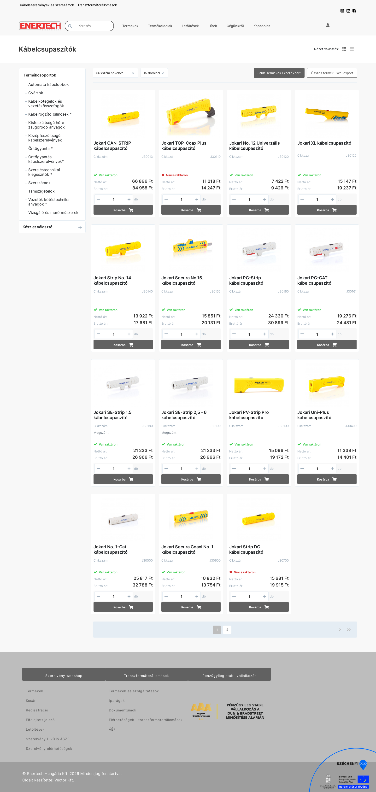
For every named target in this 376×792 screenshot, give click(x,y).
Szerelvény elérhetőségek (49, 748)
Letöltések (190, 26)
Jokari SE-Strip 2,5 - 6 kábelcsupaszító (184, 415)
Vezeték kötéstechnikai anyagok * (49, 201)
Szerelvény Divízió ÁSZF (48, 739)
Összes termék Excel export (332, 73)
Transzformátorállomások (97, 5)
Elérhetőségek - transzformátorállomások (146, 720)
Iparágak (117, 700)
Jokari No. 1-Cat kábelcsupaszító (111, 549)
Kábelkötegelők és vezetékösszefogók (46, 103)
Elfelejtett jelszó (40, 720)
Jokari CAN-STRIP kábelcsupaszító (112, 146)
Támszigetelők (41, 191)
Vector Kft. (64, 780)
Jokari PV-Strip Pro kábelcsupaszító (249, 415)
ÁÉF (112, 729)
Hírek (212, 26)
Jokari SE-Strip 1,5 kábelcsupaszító (112, 415)
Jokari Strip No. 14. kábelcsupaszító (113, 280)
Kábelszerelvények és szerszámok (47, 5)
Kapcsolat (261, 26)
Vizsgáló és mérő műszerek (53, 212)
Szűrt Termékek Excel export (279, 73)
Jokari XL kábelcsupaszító (324, 143)
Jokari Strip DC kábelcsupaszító (246, 549)
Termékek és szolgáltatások (134, 691)
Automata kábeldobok (48, 84)
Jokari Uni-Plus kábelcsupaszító (314, 415)
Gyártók (35, 92)
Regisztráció (37, 710)
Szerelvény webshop (63, 676)
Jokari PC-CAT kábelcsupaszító (314, 280)
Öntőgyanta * (40, 148)
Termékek (130, 26)
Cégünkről (235, 26)
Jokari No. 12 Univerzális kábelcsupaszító (254, 146)
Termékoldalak (160, 26)
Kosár (31, 700)
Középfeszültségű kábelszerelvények (45, 137)
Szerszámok (39, 182)
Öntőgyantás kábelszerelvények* (46, 159)
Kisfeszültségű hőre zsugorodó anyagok (46, 124)
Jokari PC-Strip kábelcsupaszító (246, 280)
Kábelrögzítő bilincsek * (50, 114)
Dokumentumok (122, 710)
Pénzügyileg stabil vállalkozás (229, 676)
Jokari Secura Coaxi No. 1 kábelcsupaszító (187, 549)
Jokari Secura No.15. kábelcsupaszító (182, 280)
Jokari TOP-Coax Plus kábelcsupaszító (183, 146)
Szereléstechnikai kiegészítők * (44, 172)
